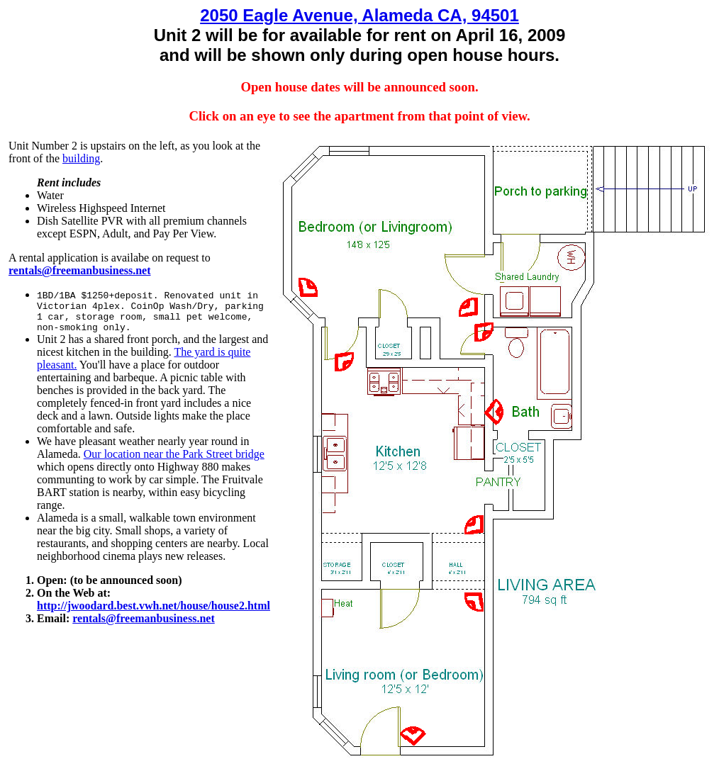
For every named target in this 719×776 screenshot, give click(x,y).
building (81, 158)
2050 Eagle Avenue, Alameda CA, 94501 (359, 15)
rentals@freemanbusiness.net (143, 618)
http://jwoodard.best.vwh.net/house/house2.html (153, 606)
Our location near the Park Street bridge (174, 454)
